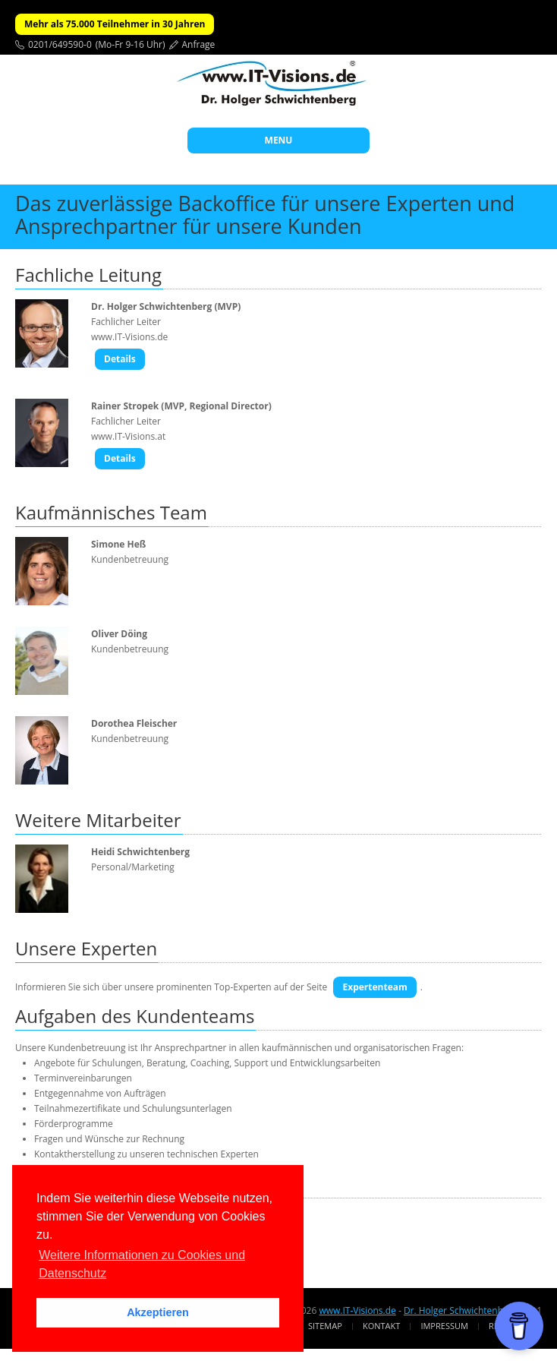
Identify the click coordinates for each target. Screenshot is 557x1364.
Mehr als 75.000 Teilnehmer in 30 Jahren (114, 23)
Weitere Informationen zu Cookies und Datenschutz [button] (142, 1264)
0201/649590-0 (60, 44)
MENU (279, 140)
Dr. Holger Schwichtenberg (460, 1310)
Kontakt (381, 1325)
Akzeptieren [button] (158, 1312)
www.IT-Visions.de (357, 1310)
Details (120, 358)
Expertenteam (374, 986)
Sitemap (325, 1325)
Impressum (443, 1325)
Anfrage (199, 44)
